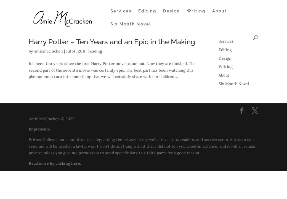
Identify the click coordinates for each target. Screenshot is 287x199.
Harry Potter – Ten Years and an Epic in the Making (112, 42)
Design (171, 11)
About (219, 11)
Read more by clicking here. (55, 163)
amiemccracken (48, 51)
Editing (147, 11)
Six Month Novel (130, 24)
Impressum (39, 129)
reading (95, 51)
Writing (196, 11)
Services (120, 11)
